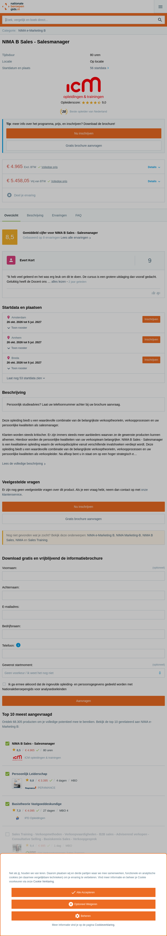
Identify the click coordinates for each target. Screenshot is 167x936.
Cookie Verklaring (43, 881)
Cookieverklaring (104, 924)
